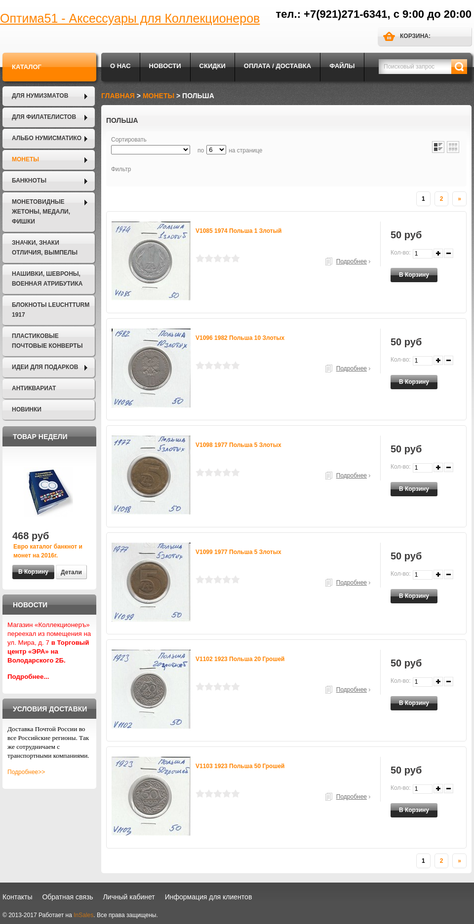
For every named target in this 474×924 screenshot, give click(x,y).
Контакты (17, 897)
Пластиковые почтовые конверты (47, 341)
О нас (120, 66)
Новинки (26, 409)
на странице (245, 150)
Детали (71, 572)
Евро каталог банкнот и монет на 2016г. (47, 551)
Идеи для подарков (45, 367)
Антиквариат (34, 388)
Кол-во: (401, 252)
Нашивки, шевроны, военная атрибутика (47, 278)
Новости (165, 66)
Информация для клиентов (208, 897)
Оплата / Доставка (277, 66)
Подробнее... (28, 676)
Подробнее (351, 261)
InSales (83, 915)
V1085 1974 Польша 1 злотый (238, 230)
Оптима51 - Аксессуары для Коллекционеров (130, 18)
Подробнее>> (26, 772)
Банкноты (29, 180)
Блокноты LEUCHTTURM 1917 (50, 309)
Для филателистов (44, 116)
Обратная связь (67, 897)
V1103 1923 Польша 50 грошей (240, 766)
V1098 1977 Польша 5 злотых (238, 445)
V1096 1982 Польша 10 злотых (240, 337)
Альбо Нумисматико (46, 138)
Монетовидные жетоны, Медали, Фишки (41, 211)
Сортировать (129, 139)
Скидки (212, 66)
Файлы (342, 66)
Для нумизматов (40, 95)
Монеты (25, 159)
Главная (118, 96)
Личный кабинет (129, 897)
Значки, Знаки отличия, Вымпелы (45, 247)
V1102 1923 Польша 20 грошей (240, 659)
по (201, 150)
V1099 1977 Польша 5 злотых (238, 552)
